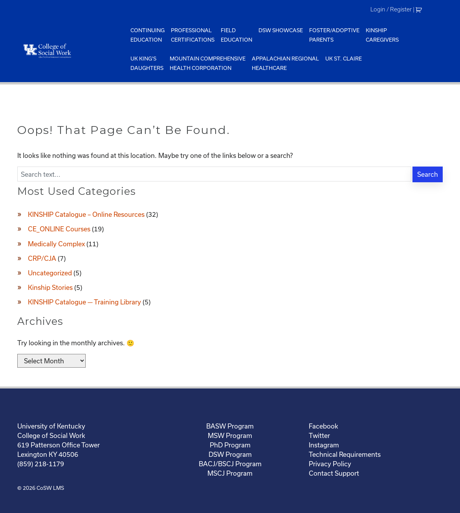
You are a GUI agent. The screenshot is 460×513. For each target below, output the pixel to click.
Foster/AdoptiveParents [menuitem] (334, 35)
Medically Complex (56, 243)
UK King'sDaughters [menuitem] (146, 63)
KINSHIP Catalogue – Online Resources (86, 214)
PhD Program (230, 445)
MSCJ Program (230, 473)
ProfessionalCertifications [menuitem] (192, 35)
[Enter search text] (214, 174)
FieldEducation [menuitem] (236, 35)
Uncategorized (50, 273)
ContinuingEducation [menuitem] (147, 35)
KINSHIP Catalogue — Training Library (84, 302)
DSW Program (230, 454)
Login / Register (391, 9)
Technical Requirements (345, 454)
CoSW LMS (50, 488)
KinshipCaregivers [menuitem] (382, 35)
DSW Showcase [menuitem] (280, 30)
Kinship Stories (50, 287)
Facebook (323, 426)
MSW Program (230, 435)
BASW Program (230, 426)
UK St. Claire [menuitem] (343, 58)
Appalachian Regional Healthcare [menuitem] (285, 63)
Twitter (319, 435)
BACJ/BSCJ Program (230, 463)
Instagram (324, 445)
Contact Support (334, 473)
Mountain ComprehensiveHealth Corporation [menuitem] (208, 63)
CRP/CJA (42, 258)
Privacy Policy (330, 463)
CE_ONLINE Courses (59, 229)
